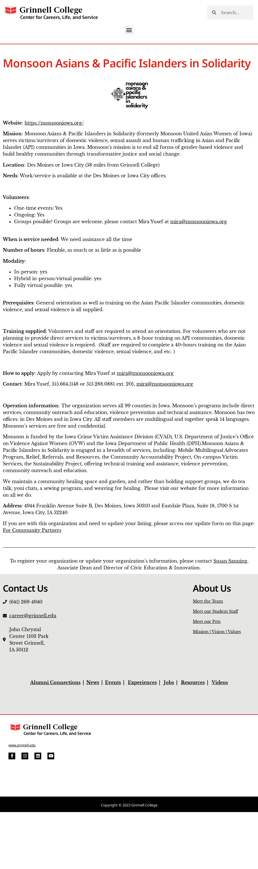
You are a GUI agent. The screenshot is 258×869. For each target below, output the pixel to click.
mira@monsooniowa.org (198, 221)
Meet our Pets (206, 621)
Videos (220, 682)
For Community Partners (32, 530)
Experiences (142, 682)
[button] (129, 30)
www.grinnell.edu (22, 745)
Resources (193, 682)
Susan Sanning (230, 561)
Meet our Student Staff (215, 611)
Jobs (169, 682)
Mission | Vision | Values (217, 631)
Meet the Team (208, 601)
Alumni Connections (55, 682)
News (92, 682)
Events (113, 682)
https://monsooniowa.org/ (54, 123)
